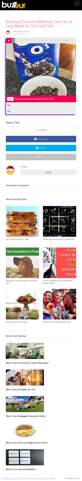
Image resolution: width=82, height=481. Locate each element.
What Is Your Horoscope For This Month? (59, 239)
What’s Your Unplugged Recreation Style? (26, 416)
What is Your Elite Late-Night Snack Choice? (27, 442)
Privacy (19, 478)
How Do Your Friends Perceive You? (57, 322)
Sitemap (43, 478)
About (4, 478)
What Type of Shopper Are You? (21, 389)
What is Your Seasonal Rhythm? (21, 469)
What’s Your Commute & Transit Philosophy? (27, 362)
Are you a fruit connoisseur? (17, 322)
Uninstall (51, 478)
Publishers (34, 478)
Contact (11, 478)
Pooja (26, 31)
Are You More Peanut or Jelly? (17, 239)
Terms (26, 478)
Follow (49, 172)
